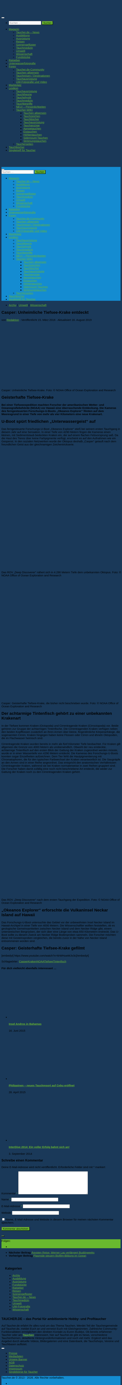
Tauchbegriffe (24, 103)
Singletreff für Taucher (22, 150)
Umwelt (20, 50)
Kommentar (9, 1197)
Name (6, 1203)
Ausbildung (23, 35)
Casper (23, 961)
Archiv (12, 305)
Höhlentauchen (32, 134)
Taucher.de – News (27, 32)
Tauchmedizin (24, 47)
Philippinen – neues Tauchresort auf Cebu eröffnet (42, 1085)
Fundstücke (23, 57)
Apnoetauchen (32, 128)
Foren (12, 66)
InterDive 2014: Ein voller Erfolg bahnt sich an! (39, 1147)
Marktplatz (15, 85)
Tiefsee (48, 961)
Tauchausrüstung (26, 78)
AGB (12, 1366)
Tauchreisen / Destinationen (33, 75)
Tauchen (28, 1339)
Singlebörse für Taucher (23, 1376)
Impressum (15, 1373)
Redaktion (13, 319)
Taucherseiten (24, 144)
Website (6, 1217)
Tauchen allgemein (27, 72)
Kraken (32, 961)
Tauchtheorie (24, 94)
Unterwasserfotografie (22, 63)
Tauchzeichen (31, 116)
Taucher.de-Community (30, 69)
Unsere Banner (18, 1363)
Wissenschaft (24, 54)
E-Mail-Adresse (11, 1210)
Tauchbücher (31, 119)
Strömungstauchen (34, 140)
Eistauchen (30, 131)
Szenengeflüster (26, 44)
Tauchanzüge (31, 125)
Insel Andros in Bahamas (25, 1023)
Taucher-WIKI (24, 109)
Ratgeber (14, 60)
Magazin (14, 29)
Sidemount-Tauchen (35, 137)
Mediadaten (16, 1360)
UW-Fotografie (21, 1310)
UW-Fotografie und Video (31, 81)
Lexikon (13, 88)
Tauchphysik (23, 97)
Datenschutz (16, 1369)
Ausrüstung (23, 38)
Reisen (20, 41)
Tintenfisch (59, 961)
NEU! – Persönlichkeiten (31, 106)
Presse (13, 1357)
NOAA (40, 961)
